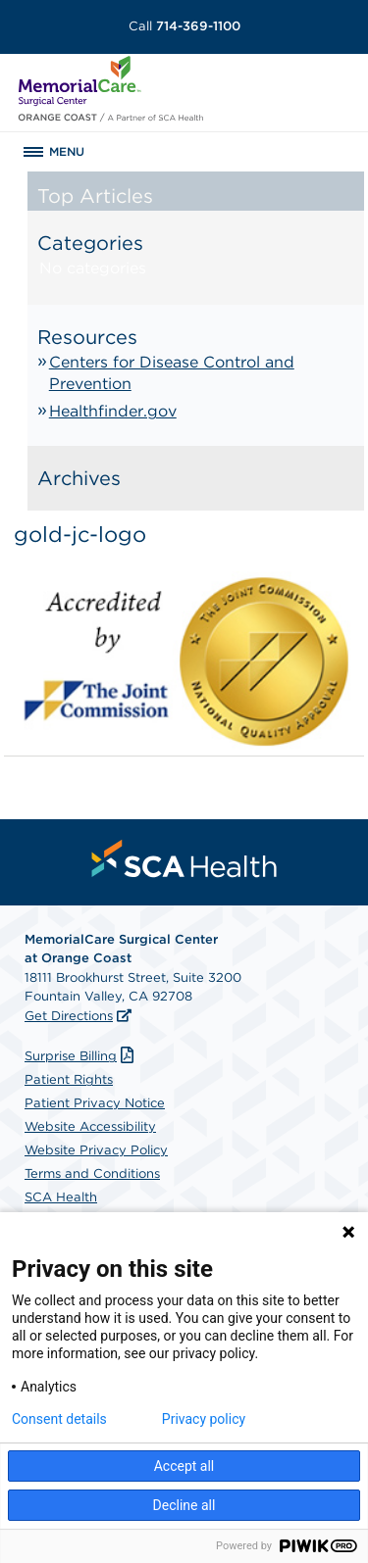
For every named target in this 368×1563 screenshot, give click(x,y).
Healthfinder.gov (113, 411)
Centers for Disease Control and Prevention (171, 373)
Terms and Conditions (92, 1173)
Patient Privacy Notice (95, 1103)
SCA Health (61, 1197)
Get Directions (69, 1015)
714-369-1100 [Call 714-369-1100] (184, 26)
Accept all (184, 1466)
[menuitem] (184, 858)
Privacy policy (203, 1419)
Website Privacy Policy (96, 1150)
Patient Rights (69, 1079)
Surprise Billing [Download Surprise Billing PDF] (81, 1056)
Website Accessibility (90, 1126)
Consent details (59, 1419)
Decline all (184, 1505)
